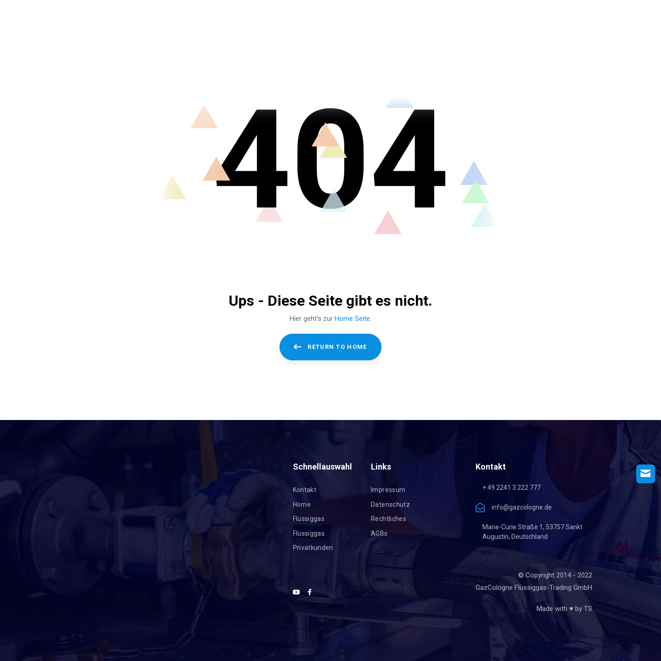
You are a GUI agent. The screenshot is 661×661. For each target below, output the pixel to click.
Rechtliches (388, 518)
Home (302, 504)
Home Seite (352, 318)
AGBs (379, 533)
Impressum (388, 489)
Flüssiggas (309, 518)
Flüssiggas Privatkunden (313, 541)
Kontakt (304, 489)
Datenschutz (390, 504)
